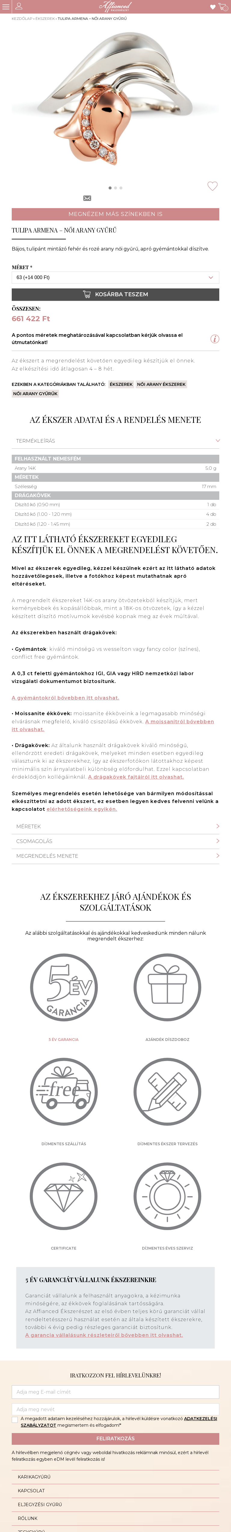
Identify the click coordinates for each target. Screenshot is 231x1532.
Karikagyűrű (34, 1477)
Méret (23, 267)
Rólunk (27, 1518)
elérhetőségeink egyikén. (82, 809)
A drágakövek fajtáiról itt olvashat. (136, 777)
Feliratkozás (116, 1438)
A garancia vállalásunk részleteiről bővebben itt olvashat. (104, 1335)
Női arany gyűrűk (35, 393)
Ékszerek (45, 18)
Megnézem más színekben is (116, 214)
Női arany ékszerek (161, 384)
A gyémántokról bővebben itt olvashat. (65, 698)
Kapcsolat (31, 1491)
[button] (110, 187)
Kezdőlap (22, 18)
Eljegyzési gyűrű (40, 1504)
